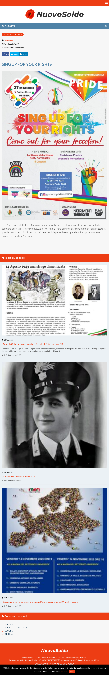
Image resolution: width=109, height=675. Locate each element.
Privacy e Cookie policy (62, 664)
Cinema (7, 634)
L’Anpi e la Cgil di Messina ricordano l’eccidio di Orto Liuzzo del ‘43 (32, 344)
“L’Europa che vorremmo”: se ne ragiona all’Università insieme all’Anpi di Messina (40, 601)
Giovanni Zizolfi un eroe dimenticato (19, 476)
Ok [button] (71, 671)
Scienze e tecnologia (14, 628)
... (62, 351)
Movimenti (9, 40)
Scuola (7, 631)
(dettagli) (64, 671)
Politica (8, 624)
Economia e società (13, 34)
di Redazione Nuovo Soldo (13, 47)
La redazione (41, 664)
